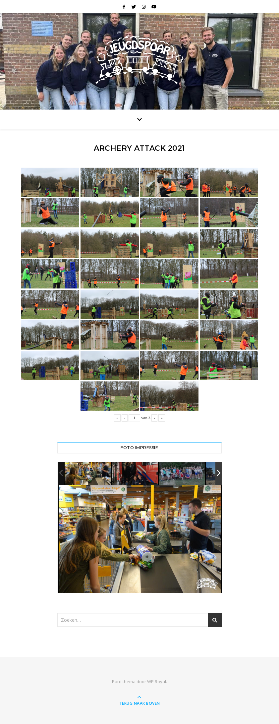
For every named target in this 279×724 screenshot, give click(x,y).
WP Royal (156, 681)
